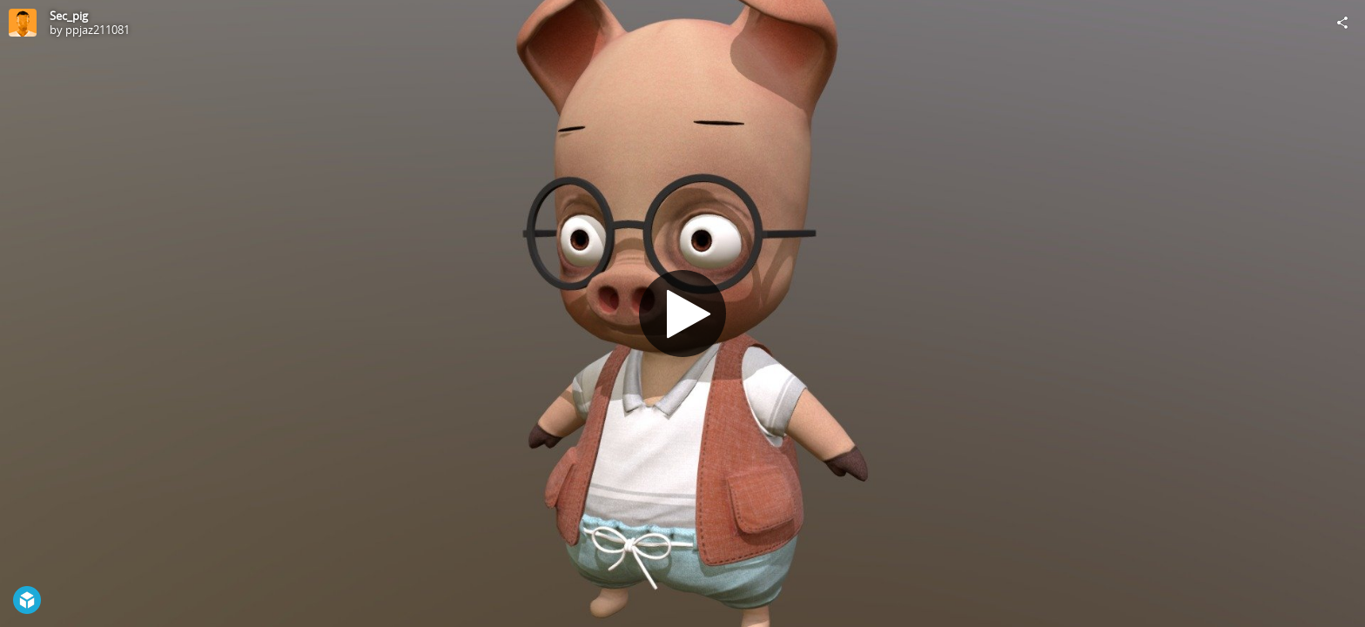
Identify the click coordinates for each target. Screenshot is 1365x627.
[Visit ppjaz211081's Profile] (23, 23)
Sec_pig (69, 16)
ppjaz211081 (97, 29)
